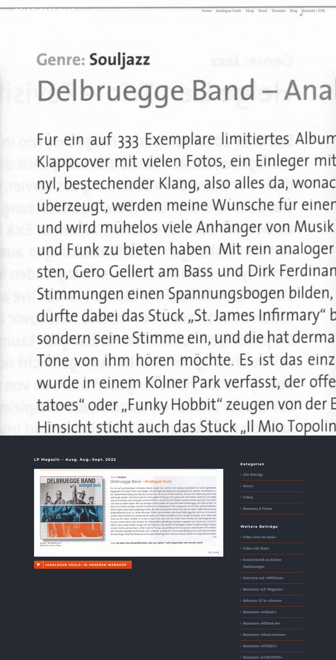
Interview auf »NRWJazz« (263, 578)
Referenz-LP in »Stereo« (262, 601)
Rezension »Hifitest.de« (261, 623)
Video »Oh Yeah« (256, 548)
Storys (248, 486)
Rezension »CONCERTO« (262, 657)
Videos (248, 497)
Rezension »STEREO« (260, 646)
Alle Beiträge (253, 475)
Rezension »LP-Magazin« (263, 589)
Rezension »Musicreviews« (264, 635)
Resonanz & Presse (257, 509)
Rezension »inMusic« (260, 612)
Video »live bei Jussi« (259, 537)
